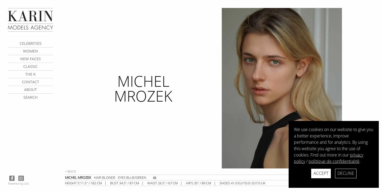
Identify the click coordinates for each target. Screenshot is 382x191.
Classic (30, 66)
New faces (30, 58)
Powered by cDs (18, 183)
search (30, 97)
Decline (345, 173)
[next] (300, 88)
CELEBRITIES (31, 43)
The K (30, 74)
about (30, 89)
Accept (321, 173)
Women (30, 51)
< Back (70, 171)
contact (30, 81)
